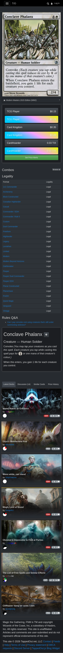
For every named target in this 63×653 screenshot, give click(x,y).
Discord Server (22, 648)
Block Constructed (10, 197)
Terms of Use (18, 645)
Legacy (6, 241)
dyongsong (10, 609)
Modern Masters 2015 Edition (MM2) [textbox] (20, 100)
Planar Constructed (11, 286)
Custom (6, 221)
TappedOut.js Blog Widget (46, 648)
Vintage (6, 311)
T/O (14, 3)
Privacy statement (36, 645)
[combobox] (31, 100)
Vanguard (7, 306)
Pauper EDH (8, 281)
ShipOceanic (11, 477)
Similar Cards (39, 384)
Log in (57, 3)
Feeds (56, 641)
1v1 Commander (10, 187)
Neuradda (9, 444)
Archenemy (8, 192)
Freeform (7, 231)
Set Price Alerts (31, 158)
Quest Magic (8, 301)
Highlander (7, 236)
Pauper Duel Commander (13, 276)
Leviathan (7, 246)
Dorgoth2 (9, 510)
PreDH (6, 296)
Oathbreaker (8, 266)
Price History (53, 384)
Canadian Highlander (12, 202)
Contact (47, 641)
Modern (6, 256)
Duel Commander (10, 226)
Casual (6, 207)
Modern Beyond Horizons (13, 261)
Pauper (6, 271)
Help (6, 645)
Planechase (8, 291)
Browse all (56, 170)
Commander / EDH (11, 212)
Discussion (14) (24, 384)
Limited (6, 251)
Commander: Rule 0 (11, 217)
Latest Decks (8, 384)
